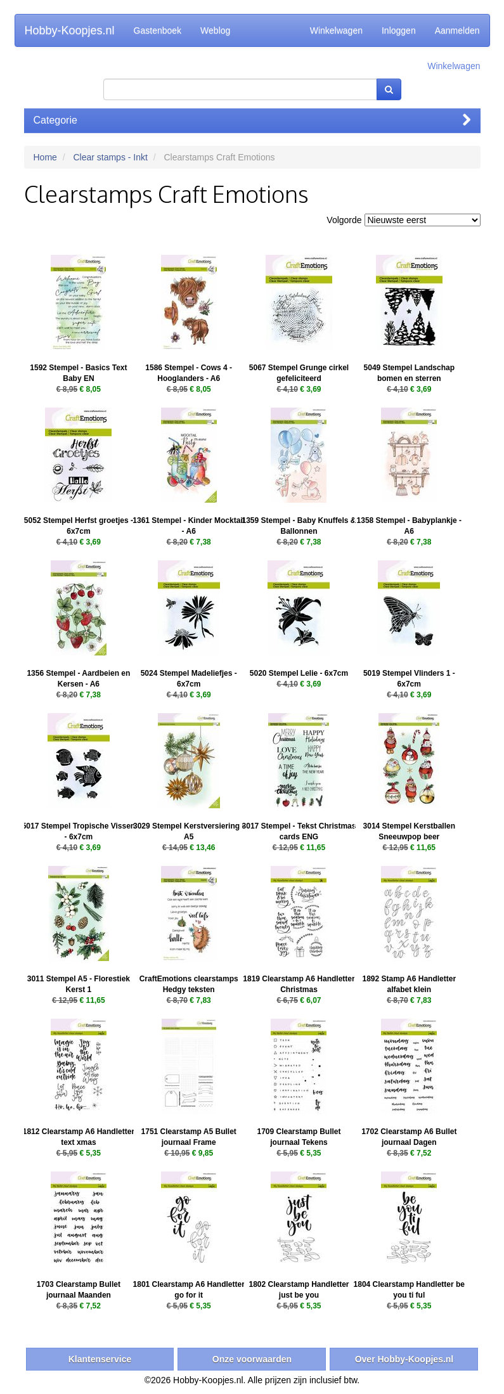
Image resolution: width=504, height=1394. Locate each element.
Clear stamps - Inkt (110, 157)
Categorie (252, 120)
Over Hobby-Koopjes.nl (404, 1359)
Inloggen (399, 30)
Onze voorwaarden (252, 1359)
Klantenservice (100, 1359)
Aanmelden (457, 30)
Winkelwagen (336, 30)
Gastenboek (158, 30)
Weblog (215, 30)
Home (45, 157)
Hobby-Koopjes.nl (70, 30)
